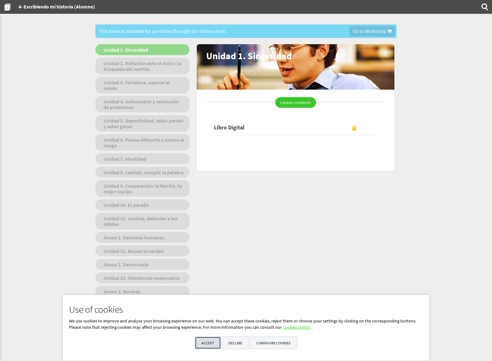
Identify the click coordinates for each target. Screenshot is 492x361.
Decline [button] (235, 343)
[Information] (7, 7)
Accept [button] (207, 343)
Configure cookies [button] (273, 343)
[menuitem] (7, 7)
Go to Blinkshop (372, 31)
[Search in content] (484, 7)
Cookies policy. (297, 327)
